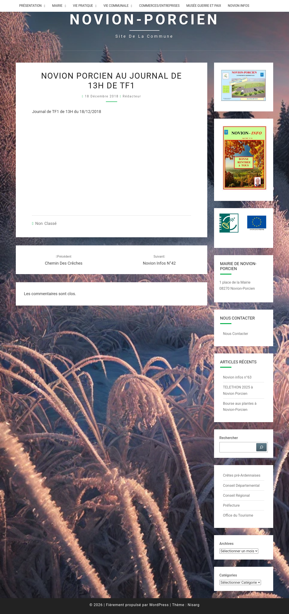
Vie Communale (115, 5)
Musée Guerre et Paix (203, 5)
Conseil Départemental (241, 485)
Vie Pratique (83, 5)
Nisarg (194, 605)
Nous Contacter (235, 334)
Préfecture (231, 505)
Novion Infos (238, 5)
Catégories (228, 575)
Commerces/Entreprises (159, 5)
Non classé (46, 223)
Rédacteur (132, 96)
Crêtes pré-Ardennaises (242, 475)
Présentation (30, 5)
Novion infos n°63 (237, 377)
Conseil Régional (236, 495)
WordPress (159, 605)
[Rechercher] (261, 447)
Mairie (57, 5)
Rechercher (228, 438)
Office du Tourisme (238, 515)
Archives (226, 543)
